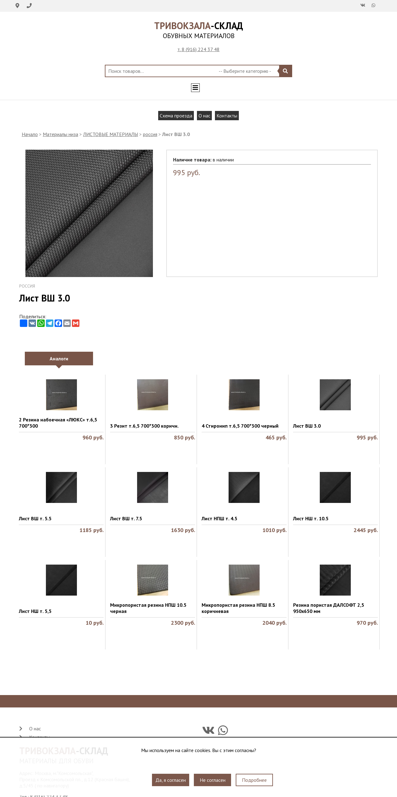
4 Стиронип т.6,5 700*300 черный (240, 426)
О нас (204, 115)
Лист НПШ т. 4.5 (219, 518)
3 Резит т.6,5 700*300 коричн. (144, 426)
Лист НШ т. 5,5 (35, 611)
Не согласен (212, 780)
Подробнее (254, 780)
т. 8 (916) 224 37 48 (198, 49)
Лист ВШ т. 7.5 (126, 518)
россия (150, 134)
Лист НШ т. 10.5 (310, 518)
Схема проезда (176, 115)
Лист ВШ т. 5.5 (35, 518)
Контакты (226, 115)
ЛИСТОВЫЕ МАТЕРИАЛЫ (110, 134)
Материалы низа (60, 134)
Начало (30, 134)
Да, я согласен (170, 780)
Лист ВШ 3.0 (307, 426)
